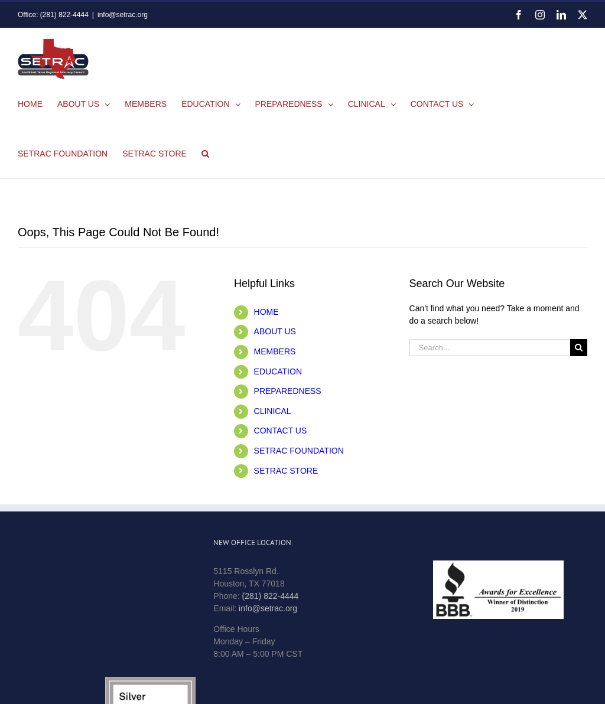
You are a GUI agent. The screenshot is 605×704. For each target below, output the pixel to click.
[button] (205, 153)
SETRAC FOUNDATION (299, 450)
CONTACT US (280, 430)
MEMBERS (275, 351)
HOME (266, 312)
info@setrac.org (122, 15)
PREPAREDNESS (287, 391)
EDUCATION (278, 371)
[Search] (578, 347)
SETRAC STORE (286, 470)
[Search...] (489, 347)
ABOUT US (275, 331)
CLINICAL (272, 411)
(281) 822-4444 (270, 596)
